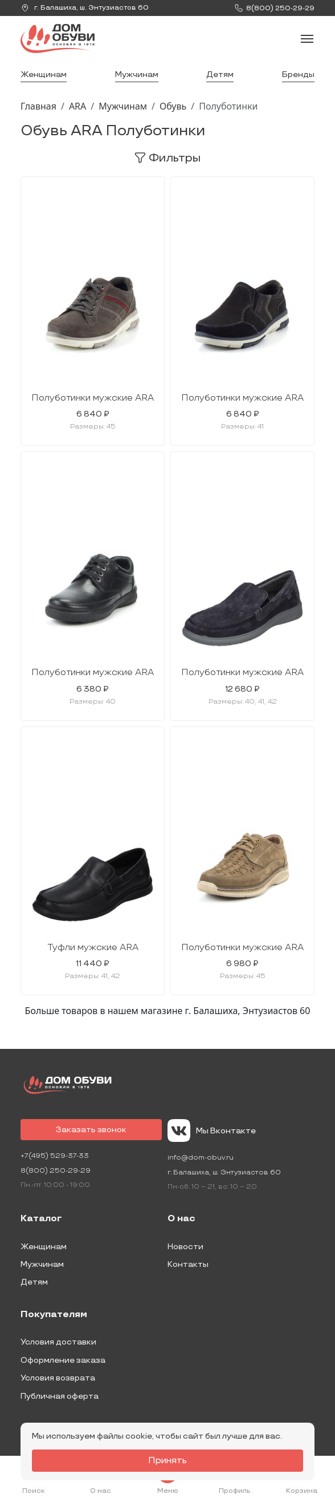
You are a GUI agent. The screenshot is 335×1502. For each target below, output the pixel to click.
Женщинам (44, 74)
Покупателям (54, 1315)
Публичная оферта (60, 1396)
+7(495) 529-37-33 (55, 1156)
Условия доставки (58, 1342)
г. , (85, 8)
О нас (181, 1219)
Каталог (41, 1219)
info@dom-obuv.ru (201, 1157)
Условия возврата (58, 1378)
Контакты (188, 1264)
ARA (77, 106)
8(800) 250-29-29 (56, 1170)
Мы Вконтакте (212, 1130)
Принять (167, 1460)
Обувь (173, 106)
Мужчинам (136, 74)
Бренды (298, 74)
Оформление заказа (63, 1360)
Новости (185, 1246)
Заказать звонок (91, 1129)
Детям (220, 74)
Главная (38, 106)
